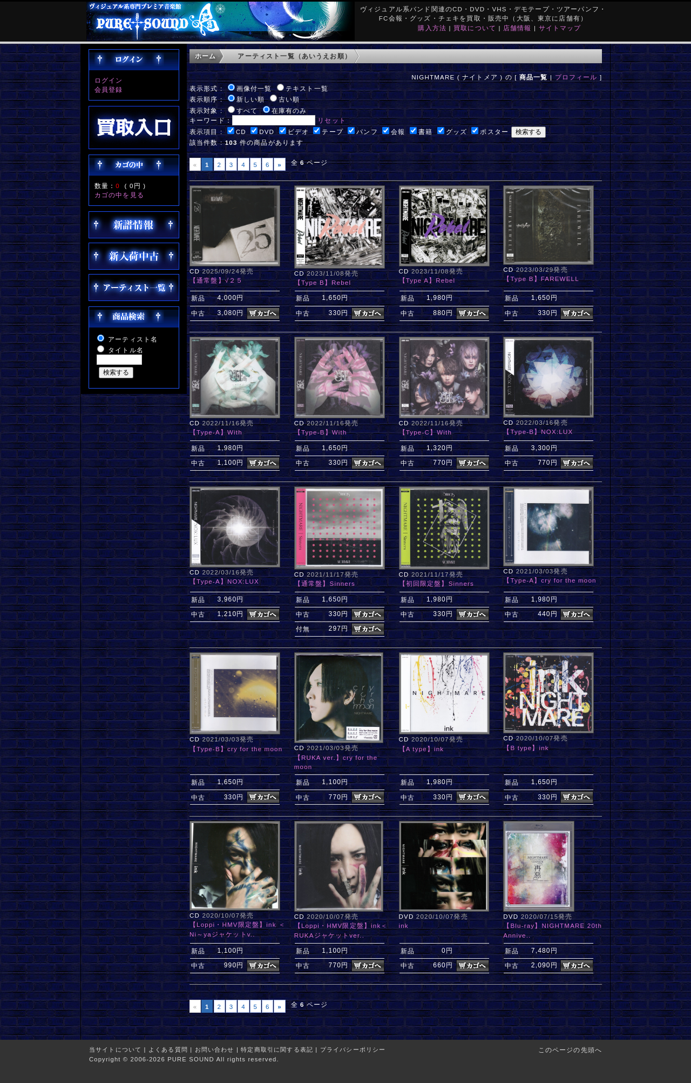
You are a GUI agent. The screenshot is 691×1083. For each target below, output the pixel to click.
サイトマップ (560, 27)
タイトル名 (126, 349)
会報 (398, 131)
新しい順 (250, 99)
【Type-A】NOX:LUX (224, 581)
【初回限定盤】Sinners (437, 583)
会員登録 (108, 89)
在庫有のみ (289, 110)
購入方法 (432, 27)
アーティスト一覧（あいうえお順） (294, 55)
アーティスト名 (133, 339)
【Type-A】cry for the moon (549, 580)
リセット (331, 120)
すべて (247, 110)
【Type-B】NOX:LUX (538, 431)
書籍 (425, 131)
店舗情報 (517, 27)
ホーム (205, 55)
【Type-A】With (215, 432)
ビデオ (298, 131)
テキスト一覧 (307, 88)
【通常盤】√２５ (216, 280)
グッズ (456, 131)
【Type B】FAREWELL (541, 278)
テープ (332, 131)
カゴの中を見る (119, 194)
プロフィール (576, 77)
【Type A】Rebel (427, 280)
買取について (474, 27)
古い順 (289, 99)
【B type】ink (525, 747)
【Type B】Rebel (322, 282)
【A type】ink (421, 748)
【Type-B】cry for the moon (235, 748)
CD (241, 131)
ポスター (494, 131)
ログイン (108, 80)
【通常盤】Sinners (324, 583)
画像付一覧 (254, 88)
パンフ (366, 131)
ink (404, 925)
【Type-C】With (425, 432)
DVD (266, 131)
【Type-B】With (320, 432)
